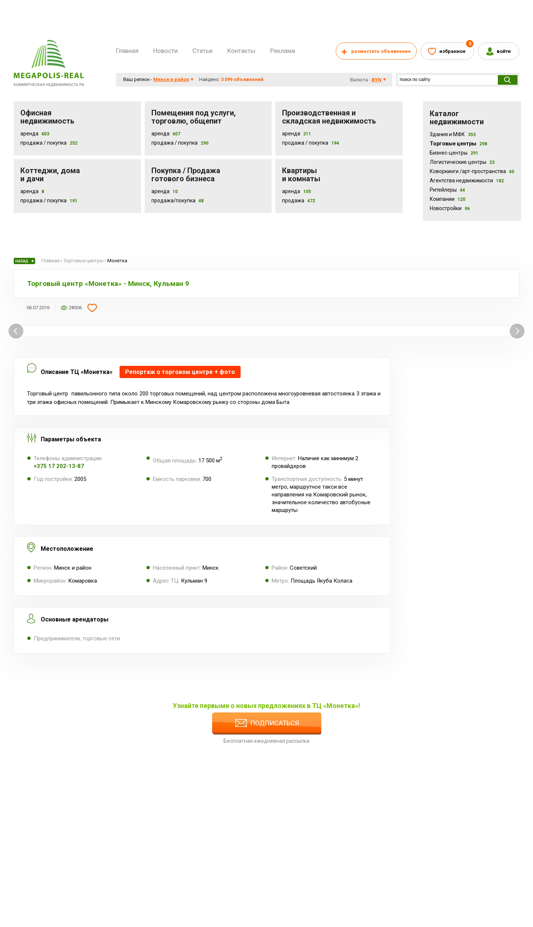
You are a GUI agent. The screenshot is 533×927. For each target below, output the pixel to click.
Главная (127, 50)
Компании (447, 199)
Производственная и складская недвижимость (329, 116)
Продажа (293, 200)
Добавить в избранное (92, 307)
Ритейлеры (447, 190)
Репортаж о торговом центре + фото (180, 371)
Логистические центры (462, 162)
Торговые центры (458, 143)
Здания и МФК (453, 134)
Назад (24, 261)
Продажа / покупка (174, 143)
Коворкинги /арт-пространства (472, 171)
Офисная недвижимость (47, 116)
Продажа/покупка (173, 200)
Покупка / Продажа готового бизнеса (185, 174)
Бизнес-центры (454, 153)
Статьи (202, 50)
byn (377, 79)
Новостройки (450, 208)
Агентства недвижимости (467, 180)
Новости (165, 50)
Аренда (29, 133)
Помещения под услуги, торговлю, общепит (193, 116)
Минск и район (171, 79)
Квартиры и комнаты (301, 174)
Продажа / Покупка (43, 143)
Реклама (282, 50)
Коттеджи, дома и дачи (50, 174)
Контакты (241, 50)
